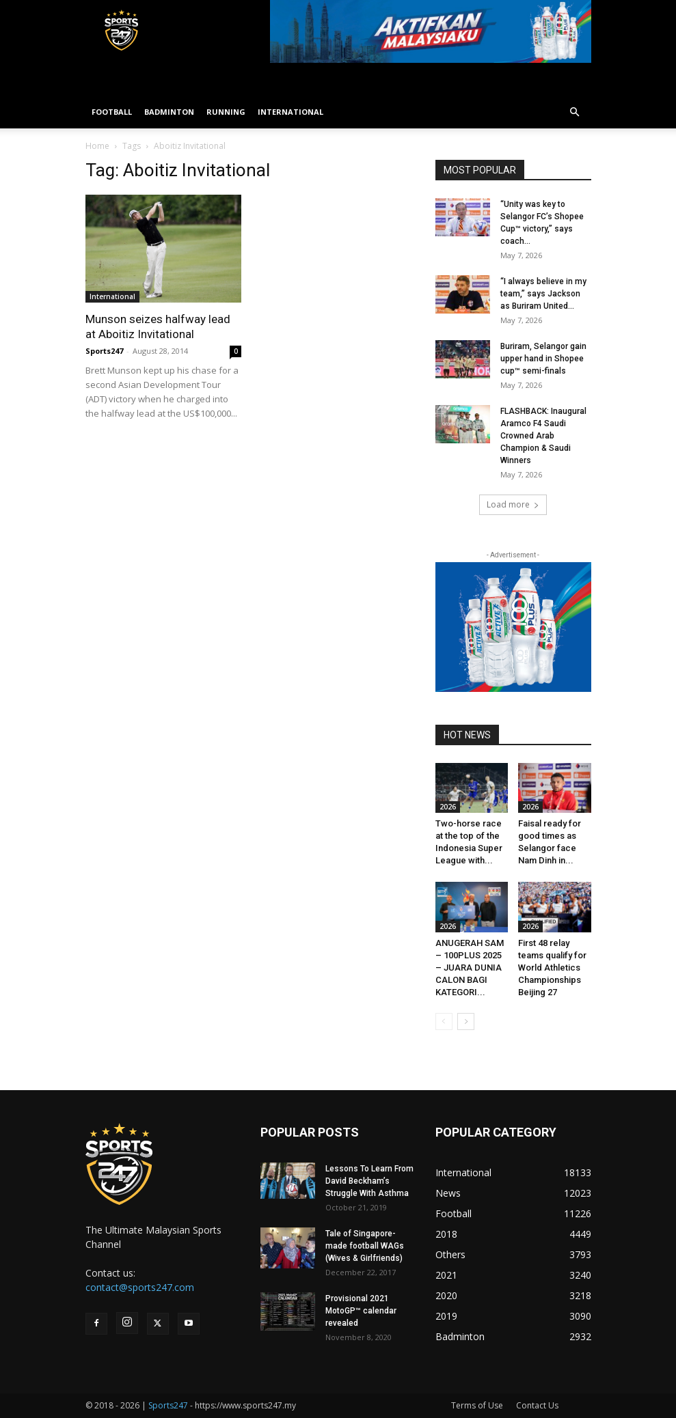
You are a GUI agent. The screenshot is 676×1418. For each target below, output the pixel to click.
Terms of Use (477, 1405)
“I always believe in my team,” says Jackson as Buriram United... (543, 294)
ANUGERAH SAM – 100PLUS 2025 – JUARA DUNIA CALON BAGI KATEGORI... (469, 967)
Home (97, 146)
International (112, 296)
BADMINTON (169, 112)
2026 (448, 806)
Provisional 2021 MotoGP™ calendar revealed (360, 1311)
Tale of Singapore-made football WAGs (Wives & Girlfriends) (364, 1246)
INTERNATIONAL (290, 112)
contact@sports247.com (139, 1287)
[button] (574, 112)
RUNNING (225, 112)
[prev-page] (443, 1021)
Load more (513, 504)
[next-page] (465, 1021)
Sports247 (104, 351)
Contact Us (537, 1405)
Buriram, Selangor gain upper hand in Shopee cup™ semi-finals (543, 359)
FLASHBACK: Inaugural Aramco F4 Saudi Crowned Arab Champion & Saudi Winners (543, 435)
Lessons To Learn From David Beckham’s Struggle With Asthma (369, 1181)
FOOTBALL (112, 112)
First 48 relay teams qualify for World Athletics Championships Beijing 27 (552, 967)
